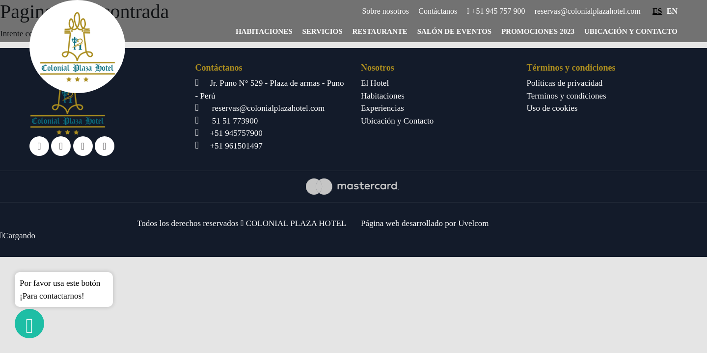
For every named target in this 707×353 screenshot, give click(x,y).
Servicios (322, 31)
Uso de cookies (552, 108)
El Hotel (375, 83)
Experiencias (382, 108)
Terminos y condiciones (566, 96)
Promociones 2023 (537, 31)
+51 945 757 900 (496, 11)
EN (672, 11)
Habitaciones (264, 31)
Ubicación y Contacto (631, 31)
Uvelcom (473, 223)
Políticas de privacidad (565, 83)
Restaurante (380, 31)
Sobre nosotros (385, 11)
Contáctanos (437, 11)
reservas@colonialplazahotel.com (588, 11)
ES (657, 11)
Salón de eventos (454, 31)
